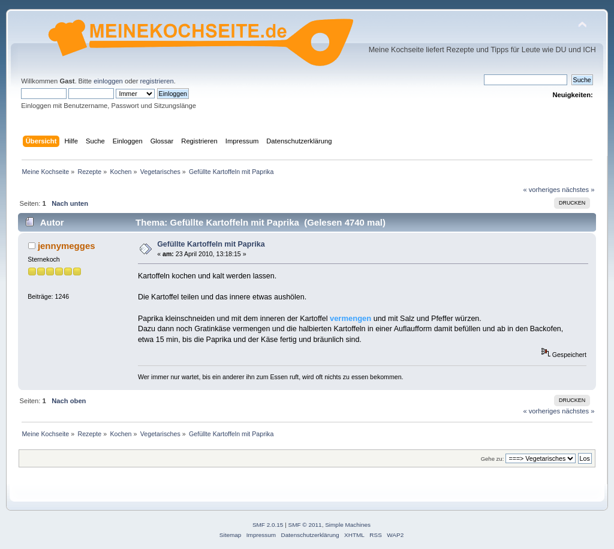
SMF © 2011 (305, 524)
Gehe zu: (492, 458)
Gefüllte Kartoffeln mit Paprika (210, 244)
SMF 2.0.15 (268, 524)
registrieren (157, 81)
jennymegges (66, 246)
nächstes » (578, 189)
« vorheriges (541, 189)
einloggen (108, 81)
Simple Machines (348, 524)
